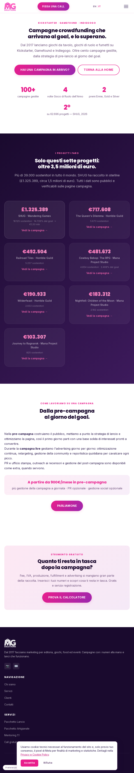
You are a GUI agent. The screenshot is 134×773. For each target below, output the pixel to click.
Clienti (7, 697)
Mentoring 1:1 (11, 735)
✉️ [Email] (16, 666)
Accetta (29, 763)
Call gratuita (11, 742)
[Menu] (126, 6)
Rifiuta (47, 763)
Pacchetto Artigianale (16, 728)
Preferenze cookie (14, 767)
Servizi (8, 691)
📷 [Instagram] (7, 666)
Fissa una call (53, 6)
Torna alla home (98, 69)
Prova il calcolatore (67, 597)
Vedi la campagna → (35, 233)
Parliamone (67, 505)
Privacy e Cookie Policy (35, 754)
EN (94, 6)
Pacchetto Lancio (14, 721)
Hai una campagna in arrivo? (44, 69)
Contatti (8, 704)
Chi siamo (10, 684)
